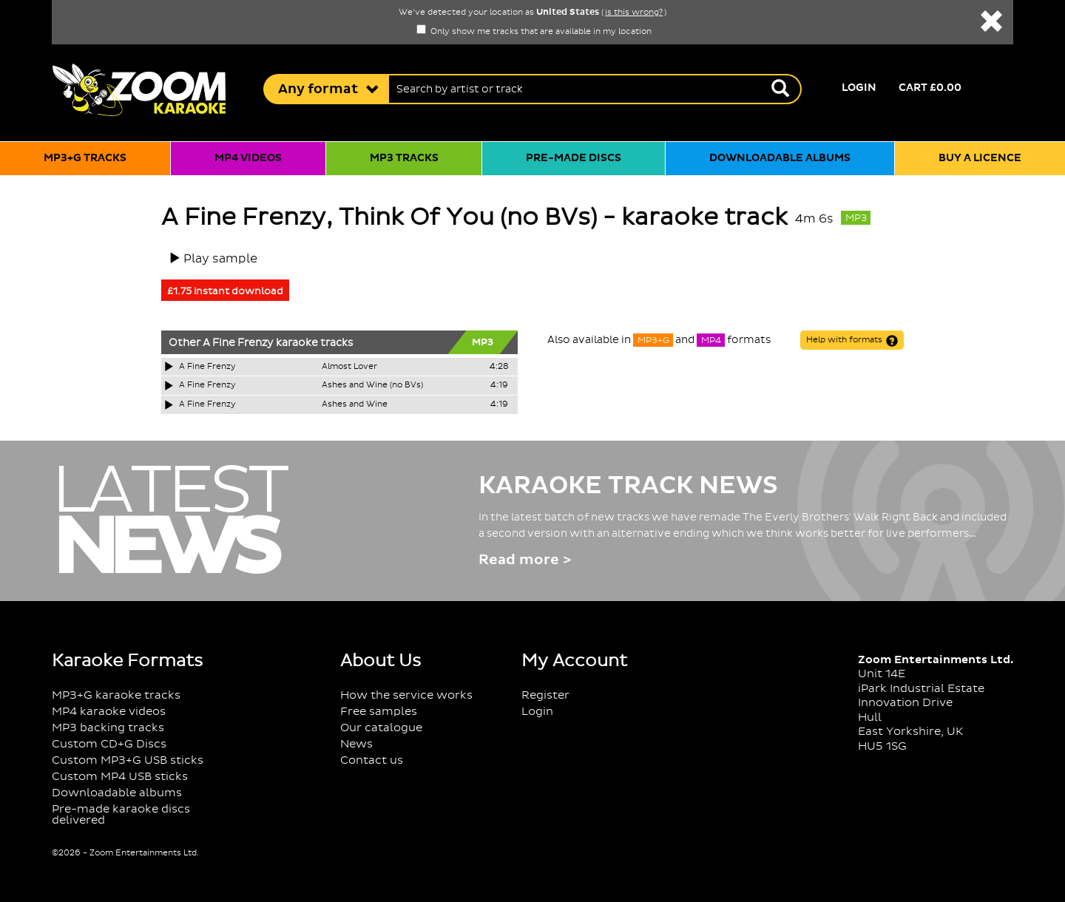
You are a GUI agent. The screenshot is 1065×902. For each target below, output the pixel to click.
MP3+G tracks (85, 158)
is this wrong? (634, 12)
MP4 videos (248, 158)
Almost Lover (349, 367)
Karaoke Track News (628, 486)
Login (859, 88)
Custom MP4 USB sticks (120, 777)
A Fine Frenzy (238, 343)
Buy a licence (980, 158)
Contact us (371, 760)
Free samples (378, 712)
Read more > (525, 560)
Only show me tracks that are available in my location (534, 32)
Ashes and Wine (355, 404)
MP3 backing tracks (108, 728)
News (356, 744)
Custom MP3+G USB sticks (127, 760)
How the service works (406, 695)
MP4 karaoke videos (109, 712)
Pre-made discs (573, 158)
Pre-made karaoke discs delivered (121, 814)
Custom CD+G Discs (109, 744)
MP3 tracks (404, 158)
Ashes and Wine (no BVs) (372, 385)
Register (545, 695)
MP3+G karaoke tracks (116, 695)
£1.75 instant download (225, 291)
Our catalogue (381, 728)
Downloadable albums (780, 158)
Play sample (220, 258)
